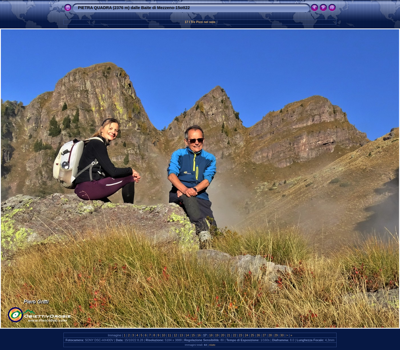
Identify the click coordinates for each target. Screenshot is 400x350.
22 (234, 335)
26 (258, 335)
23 (240, 335)
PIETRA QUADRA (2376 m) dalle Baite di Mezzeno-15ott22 (134, 7)
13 (181, 335)
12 (175, 335)
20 (222, 335)
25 (252, 335)
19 (216, 335)
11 (169, 335)
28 (270, 335)
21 (228, 335)
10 (163, 335)
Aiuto (212, 344)
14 (187, 335)
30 (281, 335)
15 (193, 335)
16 (199, 335)
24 (246, 335)
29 (276, 335)
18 (210, 335)
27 (264, 335)
